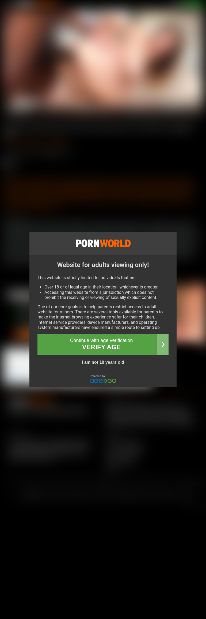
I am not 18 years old (103, 362)
